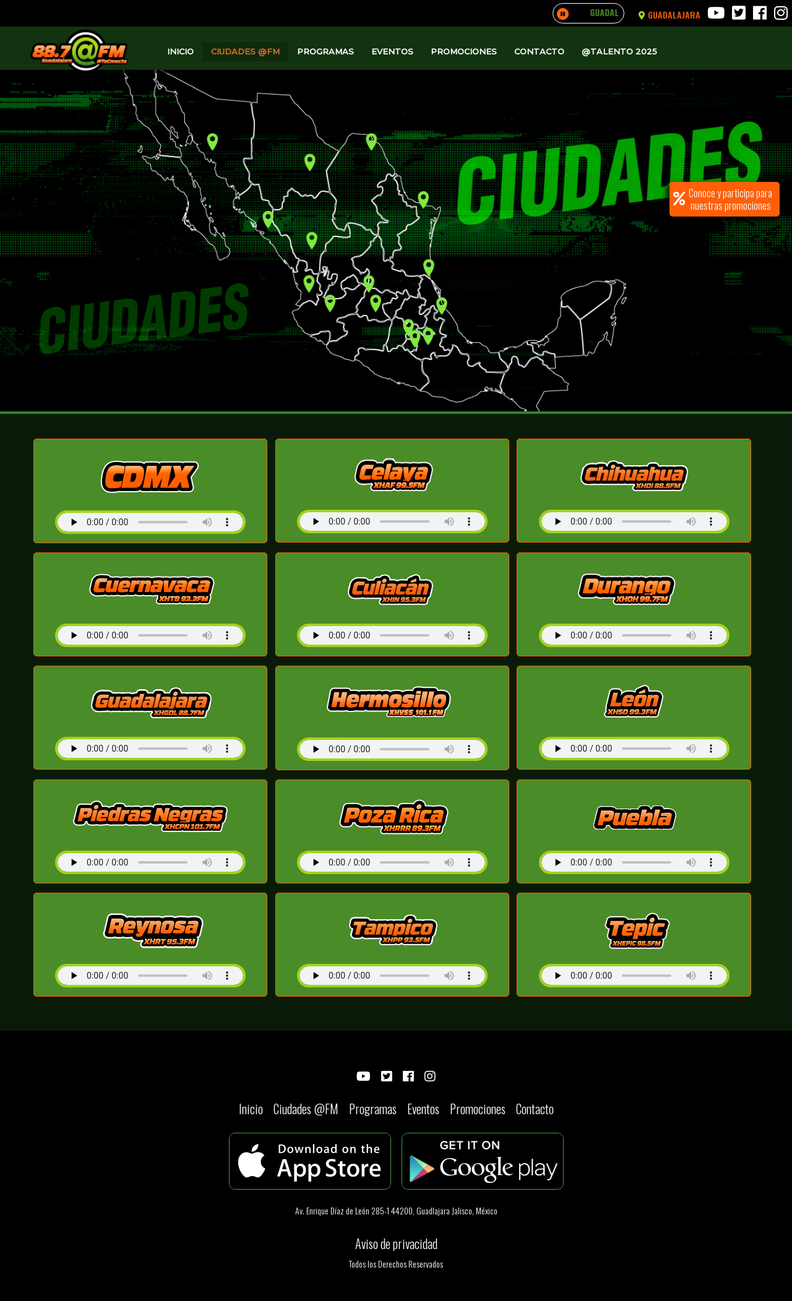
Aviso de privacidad (396, 1243)
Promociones (464, 51)
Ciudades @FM (245, 51)
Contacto (539, 51)
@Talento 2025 (619, 51)
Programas (325, 51)
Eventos (392, 51)
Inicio (180, 51)
